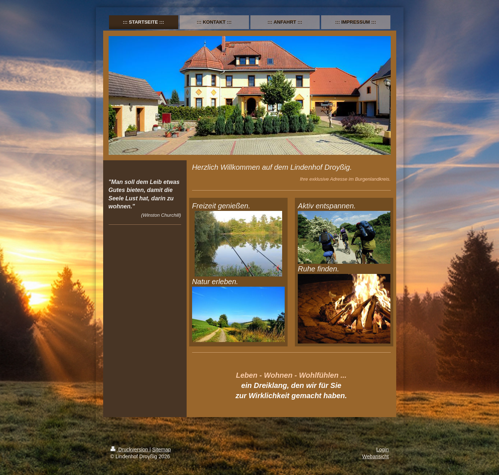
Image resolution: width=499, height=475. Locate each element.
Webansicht (375, 456)
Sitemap (161, 449)
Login (382, 449)
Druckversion (129, 449)
